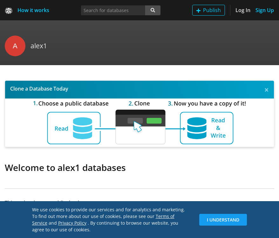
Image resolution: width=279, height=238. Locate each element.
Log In (242, 10)
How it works (33, 10)
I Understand (223, 220)
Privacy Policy (72, 223)
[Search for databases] (113, 10)
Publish (208, 10)
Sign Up (264, 10)
